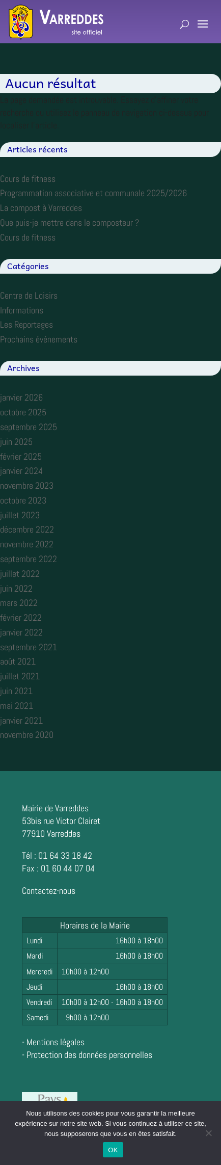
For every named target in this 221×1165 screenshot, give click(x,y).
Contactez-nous (48, 890)
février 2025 (21, 456)
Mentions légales (55, 1042)
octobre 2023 (23, 500)
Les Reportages (26, 324)
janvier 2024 (21, 470)
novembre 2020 (26, 734)
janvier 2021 (21, 720)
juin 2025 (16, 441)
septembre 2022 (28, 559)
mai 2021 (16, 705)
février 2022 (21, 617)
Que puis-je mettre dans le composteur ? (69, 222)
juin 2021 (16, 691)
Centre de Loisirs (29, 295)
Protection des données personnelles (89, 1055)
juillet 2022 (20, 573)
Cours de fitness (28, 178)
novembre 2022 (26, 544)
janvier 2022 (21, 632)
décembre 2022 (27, 529)
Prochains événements (38, 339)
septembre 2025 (28, 427)
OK (113, 1150)
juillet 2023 (20, 515)
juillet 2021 (20, 676)
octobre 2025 (23, 412)
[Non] (208, 1133)
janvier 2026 (21, 397)
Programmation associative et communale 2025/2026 (93, 193)
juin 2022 (16, 588)
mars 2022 (19, 602)
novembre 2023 (26, 485)
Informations (21, 310)
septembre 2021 (28, 647)
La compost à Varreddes (41, 208)
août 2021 (18, 661)
